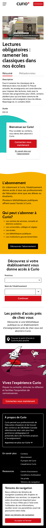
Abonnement (26, 457)
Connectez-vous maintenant (23, 143)
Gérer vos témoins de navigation (19, 515)
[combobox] (20, 292)
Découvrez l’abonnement (23, 246)
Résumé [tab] (7, 73)
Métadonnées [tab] (27, 73)
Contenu (24, 454)
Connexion (38, 4)
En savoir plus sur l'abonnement (23, 152)
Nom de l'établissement (16, 286)
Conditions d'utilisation (31, 475)
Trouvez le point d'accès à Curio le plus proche (20, 339)
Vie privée (25, 478)
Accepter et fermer (23, 520)
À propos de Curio (28, 461)
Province (9, 275)
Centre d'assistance (29, 471)
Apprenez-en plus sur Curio (19, 442)
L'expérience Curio (28, 464)
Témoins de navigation (30, 482)
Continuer (23, 298)
